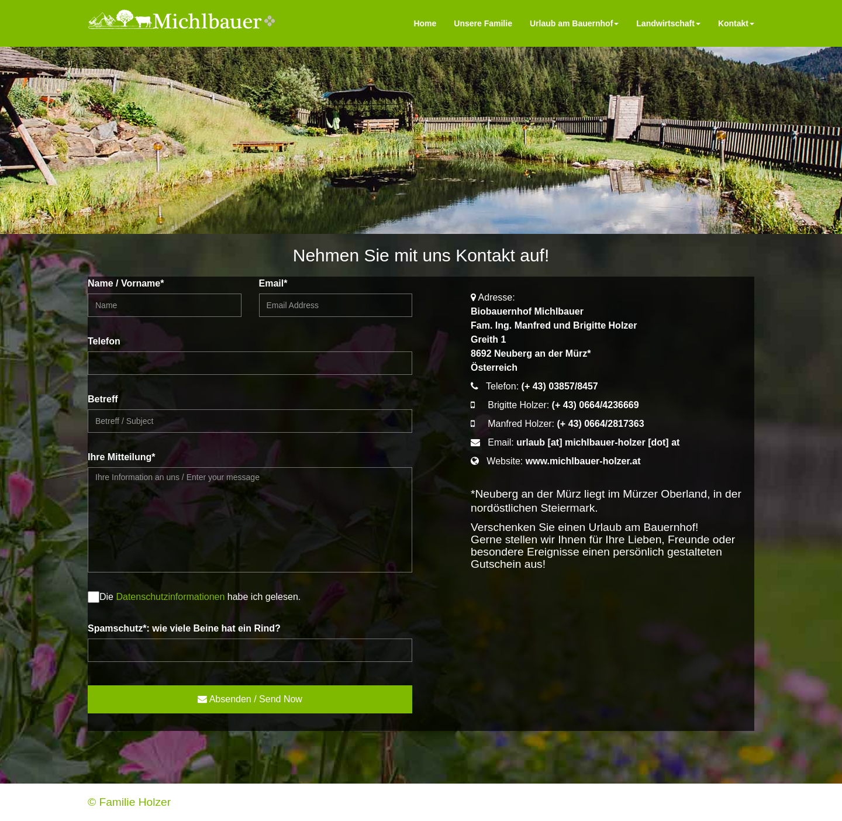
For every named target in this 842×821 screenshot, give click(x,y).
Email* (273, 283)
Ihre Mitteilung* (122, 457)
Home (424, 23)
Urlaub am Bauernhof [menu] (574, 23)
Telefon (104, 341)
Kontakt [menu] (736, 23)
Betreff (103, 399)
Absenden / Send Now (250, 699)
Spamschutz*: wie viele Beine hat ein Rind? (184, 628)
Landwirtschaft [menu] (668, 23)
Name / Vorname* (126, 283)
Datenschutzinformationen (170, 597)
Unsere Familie (483, 23)
